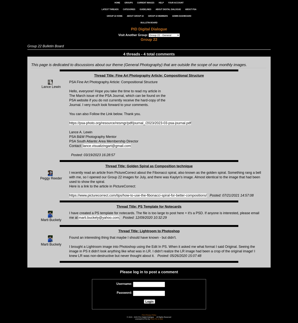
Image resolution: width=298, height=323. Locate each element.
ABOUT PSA (190, 9)
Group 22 (149, 39)
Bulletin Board (149, 23)
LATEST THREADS (110, 9)
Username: (124, 283)
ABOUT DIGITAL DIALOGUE (168, 9)
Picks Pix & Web (156, 319)
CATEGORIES (129, 9)
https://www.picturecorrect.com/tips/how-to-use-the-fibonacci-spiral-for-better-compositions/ (138, 195)
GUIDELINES (145, 9)
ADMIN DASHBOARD (181, 16)
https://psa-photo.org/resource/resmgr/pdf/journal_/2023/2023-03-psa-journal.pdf (130, 123)
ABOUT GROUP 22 (135, 16)
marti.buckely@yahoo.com (99, 218)
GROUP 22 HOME (114, 16)
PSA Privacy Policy (149, 315)
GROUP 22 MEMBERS (158, 16)
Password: (124, 292)
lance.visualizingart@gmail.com (107, 146)
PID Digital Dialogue (149, 29)
